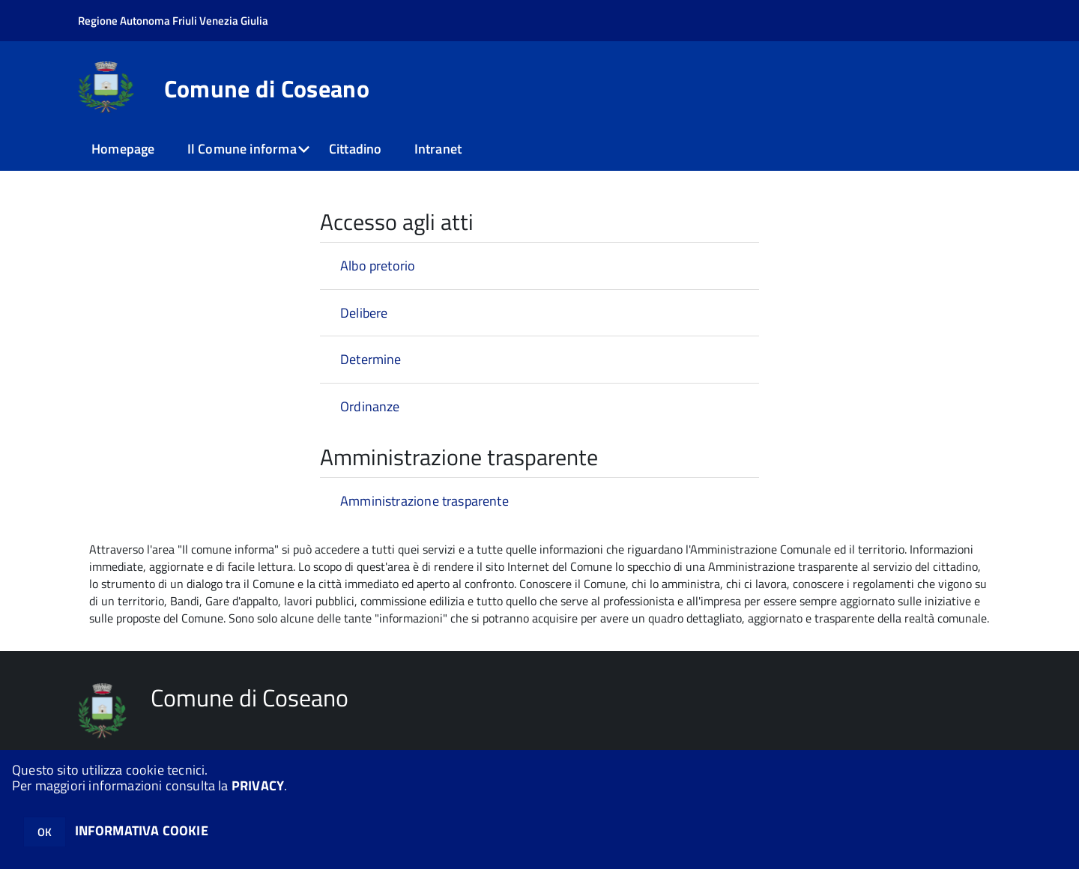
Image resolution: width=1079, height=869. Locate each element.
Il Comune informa (242, 149)
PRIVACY (258, 785)
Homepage (122, 149)
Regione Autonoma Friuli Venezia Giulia (173, 20)
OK (44, 832)
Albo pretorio (377, 265)
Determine (371, 359)
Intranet (438, 149)
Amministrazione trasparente (424, 501)
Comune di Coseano (266, 88)
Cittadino (355, 149)
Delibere (363, 313)
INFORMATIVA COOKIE (141, 830)
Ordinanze (370, 406)
